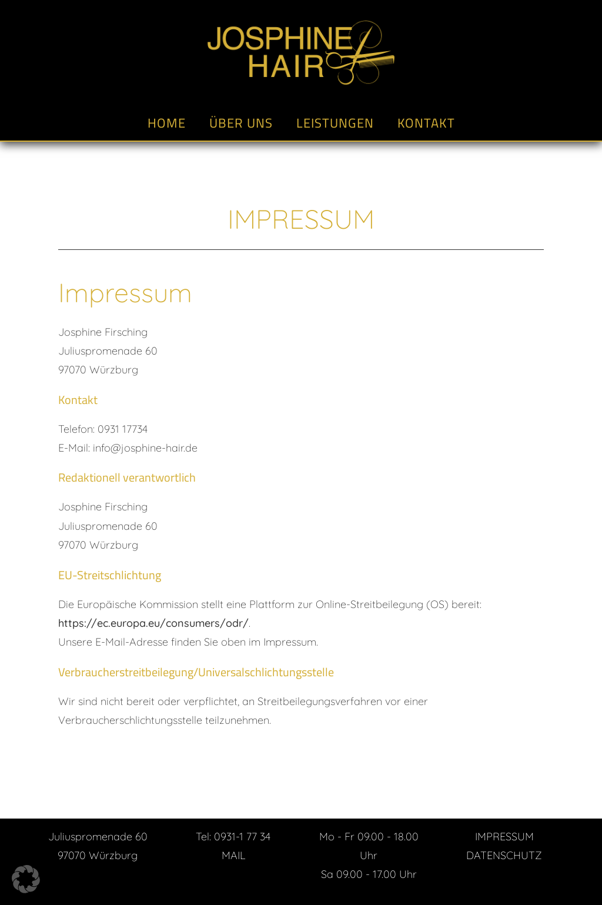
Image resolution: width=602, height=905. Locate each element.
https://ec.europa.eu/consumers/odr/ (153, 623)
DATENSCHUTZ (504, 855)
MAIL (233, 855)
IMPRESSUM (504, 836)
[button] (26, 879)
